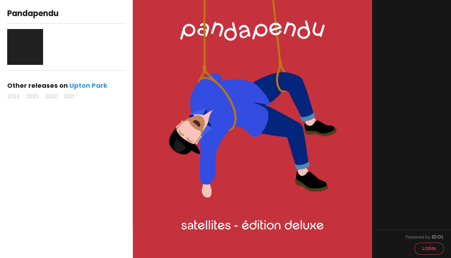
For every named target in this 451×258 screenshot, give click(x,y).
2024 (13, 96)
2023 (32, 96)
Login (429, 248)
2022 (51, 96)
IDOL (438, 236)
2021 (69, 96)
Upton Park (88, 85)
